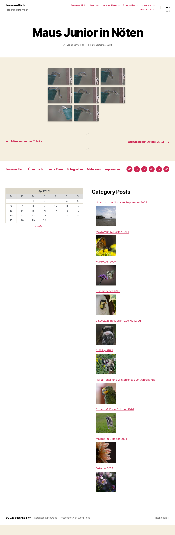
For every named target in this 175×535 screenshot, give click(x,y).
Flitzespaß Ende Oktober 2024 (116, 418)
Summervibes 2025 (109, 299)
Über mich (94, 5)
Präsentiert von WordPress (76, 527)
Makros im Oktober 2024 (112, 448)
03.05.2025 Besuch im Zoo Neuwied (120, 329)
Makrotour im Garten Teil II (113, 239)
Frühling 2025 (105, 358)
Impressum (146, 9)
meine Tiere (110, 5)
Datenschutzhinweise (46, 527)
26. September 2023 (102, 45)
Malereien (147, 5)
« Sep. (38, 233)
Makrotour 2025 (106, 269)
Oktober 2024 (105, 477)
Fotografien (129, 5)
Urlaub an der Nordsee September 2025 (122, 210)
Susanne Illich (15, 5)
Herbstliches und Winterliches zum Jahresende (127, 388)
